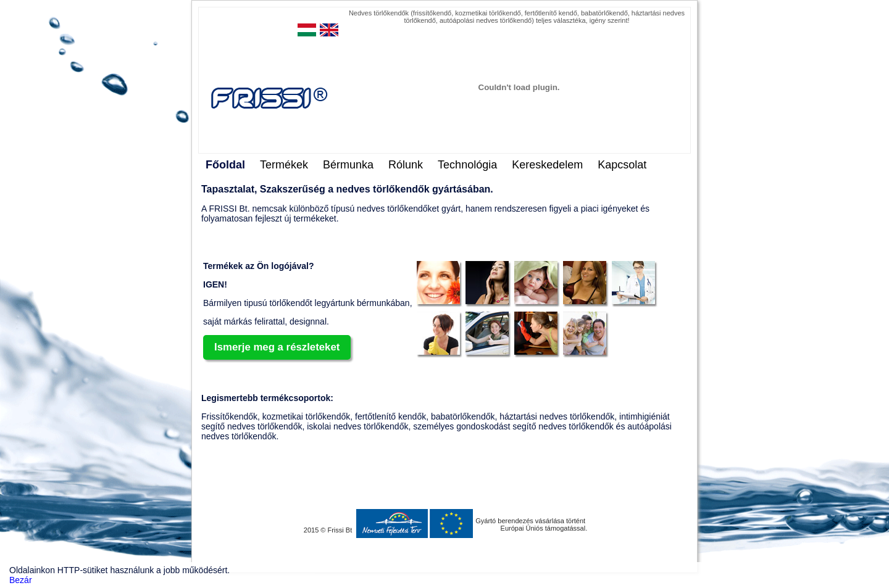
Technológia (467, 165)
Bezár (20, 580)
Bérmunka (348, 165)
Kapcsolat (622, 165)
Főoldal (225, 165)
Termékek (284, 165)
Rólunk (405, 165)
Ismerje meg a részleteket (277, 347)
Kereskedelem (547, 165)
